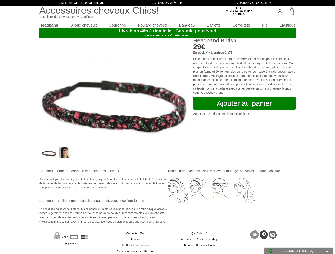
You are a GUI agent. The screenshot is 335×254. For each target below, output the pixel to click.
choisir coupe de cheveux (99, 200)
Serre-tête (241, 25)
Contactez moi (135, 233)
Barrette (214, 25)
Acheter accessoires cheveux (135, 251)
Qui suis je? (199, 233)
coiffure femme (133, 200)
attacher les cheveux (104, 171)
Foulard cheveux (152, 25)
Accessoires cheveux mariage (200, 239)
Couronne (117, 25)
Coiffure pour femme (135, 245)
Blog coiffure (71, 243)
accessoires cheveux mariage (216, 171)
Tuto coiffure (177, 171)
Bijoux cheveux (83, 25)
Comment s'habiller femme (58, 200)
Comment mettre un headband (61, 171)
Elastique (287, 25)
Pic (265, 25)
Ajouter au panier (244, 103)
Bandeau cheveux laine (199, 245)
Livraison (135, 239)
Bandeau (187, 25)
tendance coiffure (267, 171)
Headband (48, 25)
